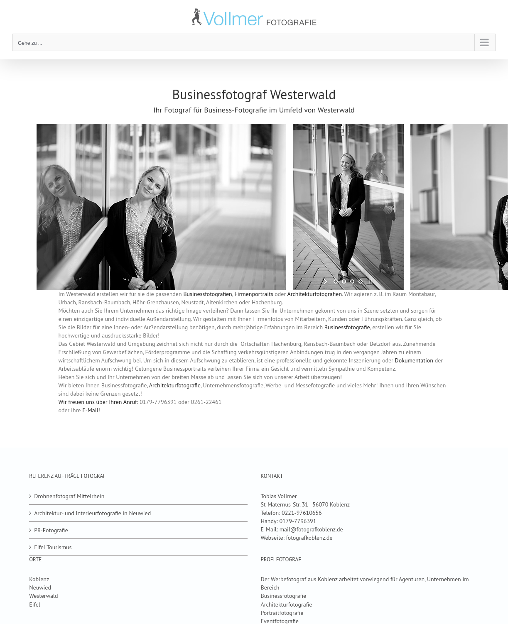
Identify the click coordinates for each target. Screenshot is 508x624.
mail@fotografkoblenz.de (311, 529)
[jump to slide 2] (344, 281)
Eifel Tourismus (52, 547)
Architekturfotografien (314, 294)
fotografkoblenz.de (309, 537)
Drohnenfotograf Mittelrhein (69, 496)
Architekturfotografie (175, 385)
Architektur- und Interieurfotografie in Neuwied (92, 513)
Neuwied (40, 587)
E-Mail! (91, 410)
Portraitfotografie (282, 613)
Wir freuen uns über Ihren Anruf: (98, 402)
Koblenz (39, 579)
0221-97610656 (302, 512)
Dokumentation (414, 360)
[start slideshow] (326, 281)
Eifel (34, 604)
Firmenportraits (255, 294)
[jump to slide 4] (360, 281)
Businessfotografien (207, 294)
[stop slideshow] (370, 281)
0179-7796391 (297, 521)
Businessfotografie (347, 327)
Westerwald (43, 596)
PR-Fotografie (51, 530)
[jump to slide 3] (352, 281)
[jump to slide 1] (335, 281)
